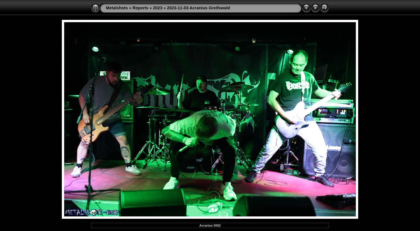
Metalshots (117, 8)
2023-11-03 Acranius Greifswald (198, 8)
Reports (140, 8)
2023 (157, 8)
